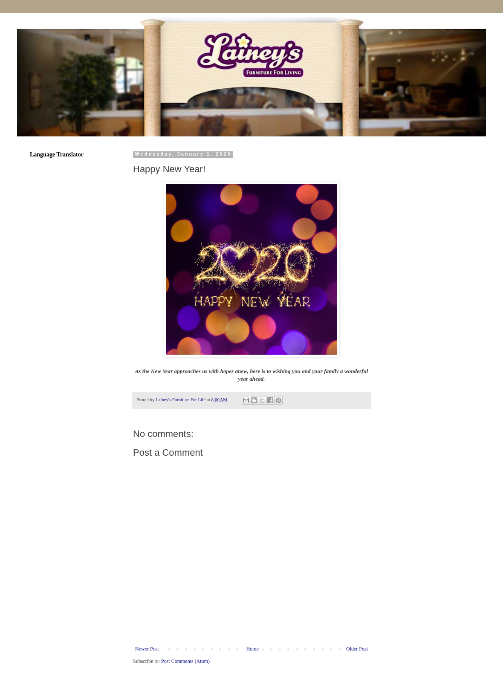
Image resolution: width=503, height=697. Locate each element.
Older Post (357, 649)
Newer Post (147, 649)
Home (252, 649)
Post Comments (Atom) (185, 661)
